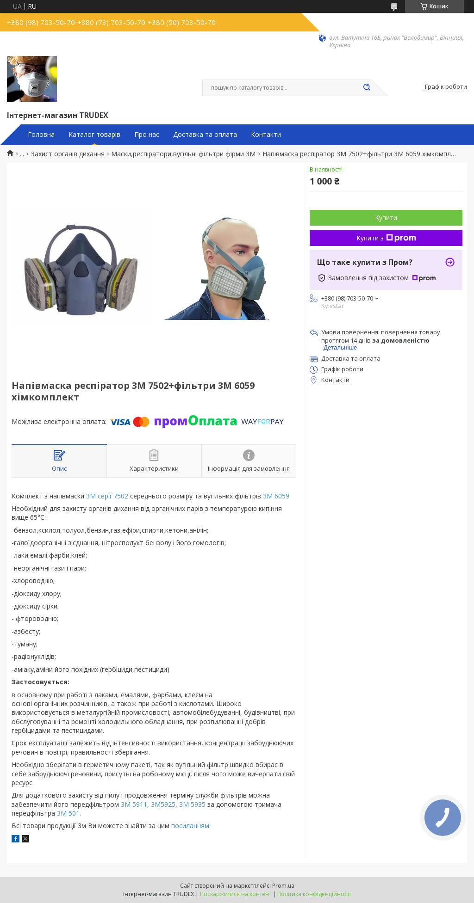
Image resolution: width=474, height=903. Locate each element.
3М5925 (162, 804)
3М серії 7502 (107, 495)
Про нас (146, 134)
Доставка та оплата (205, 134)
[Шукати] (366, 88)
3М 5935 (193, 804)
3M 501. (69, 813)
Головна (41, 134)
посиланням (190, 825)
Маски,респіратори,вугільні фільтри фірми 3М (183, 154)
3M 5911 (134, 804)
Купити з (386, 237)
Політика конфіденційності (314, 894)
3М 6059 (276, 495)
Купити (386, 217)
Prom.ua (283, 886)
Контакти (266, 134)
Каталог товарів (94, 134)
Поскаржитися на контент (235, 894)
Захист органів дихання (68, 154)
